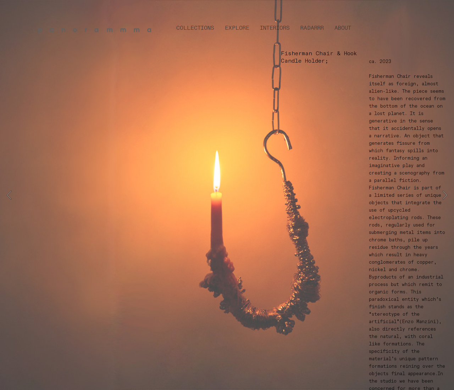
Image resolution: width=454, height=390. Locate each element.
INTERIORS (275, 28)
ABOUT (342, 28)
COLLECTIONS (195, 28)
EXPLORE (237, 28)
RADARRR (312, 28)
